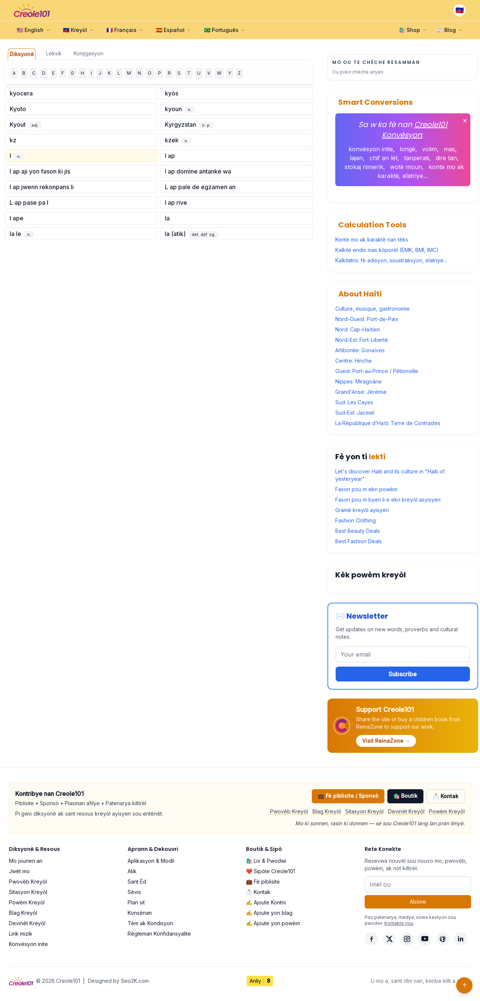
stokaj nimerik (364, 167)
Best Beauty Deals (357, 531)
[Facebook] (371, 939)
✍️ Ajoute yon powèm (273, 923)
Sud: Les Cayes (354, 402)
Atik (132, 871)
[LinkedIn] (460, 939)
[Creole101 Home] (32, 10)
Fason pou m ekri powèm (366, 489)
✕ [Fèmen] (465, 120)
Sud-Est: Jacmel (354, 412)
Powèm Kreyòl (447, 811)
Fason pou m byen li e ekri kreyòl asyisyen (388, 499)
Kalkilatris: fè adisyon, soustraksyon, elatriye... (391, 260)
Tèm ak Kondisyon (150, 923)
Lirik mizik (20, 933)
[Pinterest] (442, 939)
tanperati (416, 158)
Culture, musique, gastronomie (372, 308)
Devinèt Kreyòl (406, 811)
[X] (389, 939)
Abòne (418, 901)
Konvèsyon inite (28, 944)
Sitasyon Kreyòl (364, 811)
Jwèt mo (19, 871)
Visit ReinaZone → (386, 741)
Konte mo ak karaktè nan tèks (371, 239)
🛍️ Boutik (405, 796)
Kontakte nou (398, 923)
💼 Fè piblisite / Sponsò (348, 796)
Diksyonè (22, 54)
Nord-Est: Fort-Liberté (361, 340)
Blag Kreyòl (327, 811)
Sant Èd (137, 881)
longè (407, 149)
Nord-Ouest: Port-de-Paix (367, 319)
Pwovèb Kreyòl (289, 811)
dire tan (446, 158)
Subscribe (402, 674)
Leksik (54, 53)
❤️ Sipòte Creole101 (270, 871)
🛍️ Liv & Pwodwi (266, 861)
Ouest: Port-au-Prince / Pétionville (376, 371)
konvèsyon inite (371, 149)
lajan (356, 158)
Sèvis (134, 892)
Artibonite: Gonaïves (360, 350)
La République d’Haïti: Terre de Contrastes (388, 423)
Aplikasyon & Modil (151, 861)
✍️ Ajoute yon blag (269, 913)
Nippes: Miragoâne (358, 381)
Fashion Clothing (355, 520)
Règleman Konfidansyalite (159, 933)
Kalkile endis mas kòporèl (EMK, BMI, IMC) (387, 250)
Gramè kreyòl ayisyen (362, 510)
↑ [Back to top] (464, 985)
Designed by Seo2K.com (118, 981)
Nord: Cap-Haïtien (357, 329)
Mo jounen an (25, 861)
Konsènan (140, 913)
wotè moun (406, 167)
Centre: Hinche (353, 360)
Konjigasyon (88, 53)
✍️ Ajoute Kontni (266, 902)
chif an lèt (383, 158)
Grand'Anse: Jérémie (361, 392)
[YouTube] (425, 939)
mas (449, 149)
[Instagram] (407, 939)
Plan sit (136, 902)
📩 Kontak (445, 796)
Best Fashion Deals (358, 541)
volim (429, 149)
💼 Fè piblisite (263, 881)
